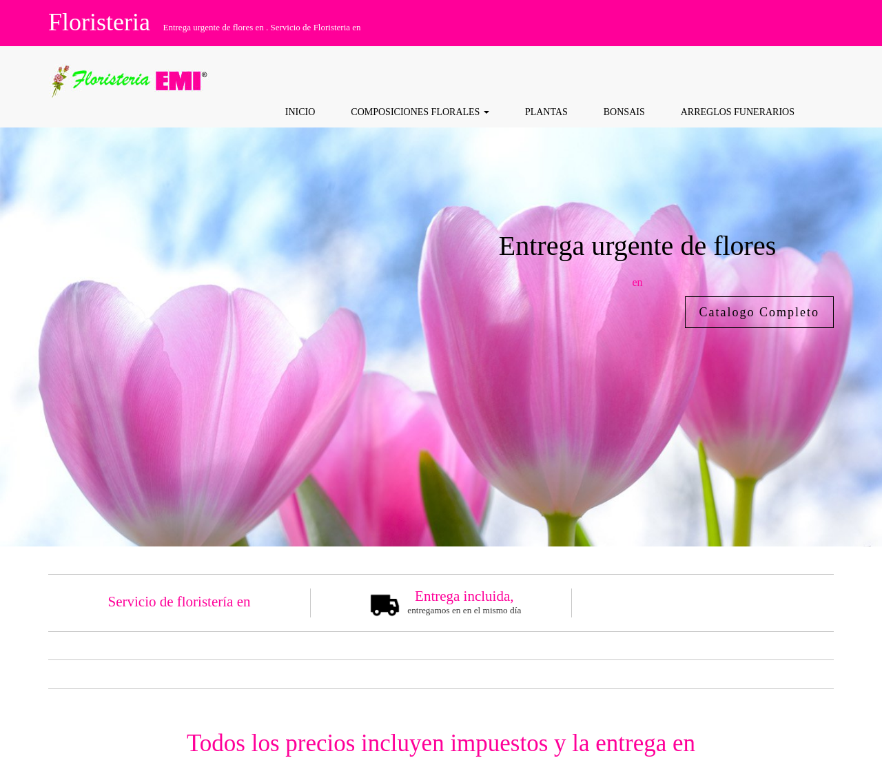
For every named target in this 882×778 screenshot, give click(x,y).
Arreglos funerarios (737, 112)
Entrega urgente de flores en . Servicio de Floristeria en (261, 27)
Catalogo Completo (759, 312)
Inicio (300, 112)
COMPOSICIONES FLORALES (420, 112)
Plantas (546, 112)
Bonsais (624, 112)
